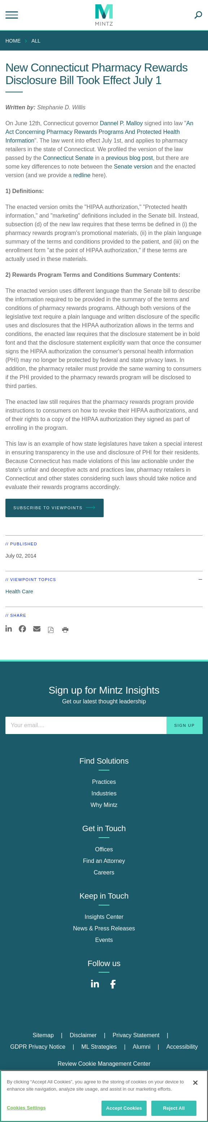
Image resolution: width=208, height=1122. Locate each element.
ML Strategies (99, 1047)
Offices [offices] (104, 849)
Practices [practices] (104, 782)
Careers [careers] (104, 872)
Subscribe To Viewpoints (54, 508)
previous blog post (129, 158)
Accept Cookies (124, 1108)
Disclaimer (83, 1035)
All (35, 41)
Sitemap (43, 1035)
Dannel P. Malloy (121, 123)
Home (13, 41)
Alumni (142, 1047)
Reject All (174, 1108)
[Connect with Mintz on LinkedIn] (95, 988)
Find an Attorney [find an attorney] (104, 861)
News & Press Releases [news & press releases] (104, 928)
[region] (104, 1096)
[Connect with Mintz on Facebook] (113, 988)
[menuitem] (14, 40)
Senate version (134, 166)
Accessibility (182, 1047)
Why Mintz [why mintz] (104, 805)
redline (82, 175)
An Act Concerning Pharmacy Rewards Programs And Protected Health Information (99, 132)
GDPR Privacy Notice (37, 1047)
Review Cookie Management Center (103, 1064)
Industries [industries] (103, 793)
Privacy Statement (136, 1035)
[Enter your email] (104, 725)
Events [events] (104, 940)
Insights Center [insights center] (104, 917)
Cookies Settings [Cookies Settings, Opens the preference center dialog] (26, 1107)
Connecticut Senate (68, 158)
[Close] (195, 1083)
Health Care (19, 591)
